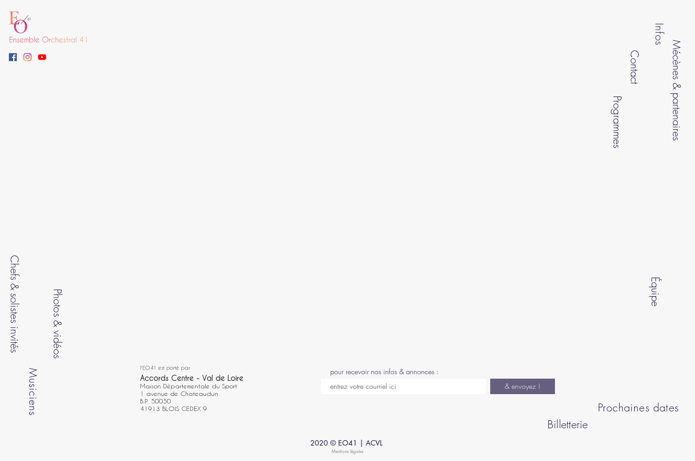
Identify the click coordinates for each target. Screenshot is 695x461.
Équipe (655, 291)
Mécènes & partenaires (677, 90)
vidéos (57, 344)
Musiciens (33, 392)
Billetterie (567, 424)
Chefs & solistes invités (15, 304)
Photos (57, 302)
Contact (634, 67)
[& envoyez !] (522, 386)
